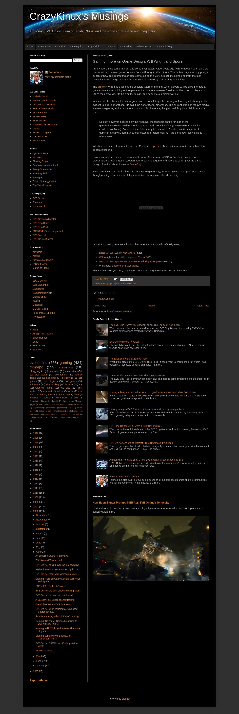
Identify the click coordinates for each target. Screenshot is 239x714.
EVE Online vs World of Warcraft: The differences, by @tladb (141, 443)
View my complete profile (58, 77)
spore (117, 283)
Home (30, 46)
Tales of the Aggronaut (44, 181)
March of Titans (41, 268)
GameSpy (135, 164)
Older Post (203, 305)
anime (41, 411)
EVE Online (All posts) (44, 219)
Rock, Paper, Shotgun (44, 313)
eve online (38, 363)
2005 (36, 671)
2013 (36, 483)
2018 (36, 465)
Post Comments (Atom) (119, 311)
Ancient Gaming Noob (44, 100)
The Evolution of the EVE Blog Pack (128, 358)
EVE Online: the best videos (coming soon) (57, 590)
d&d (69, 411)
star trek (75, 414)
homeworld (48, 391)
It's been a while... (44, 650)
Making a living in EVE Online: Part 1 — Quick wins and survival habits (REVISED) (152, 392)
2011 (36, 488)
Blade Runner (40, 337)
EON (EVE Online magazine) (48, 231)
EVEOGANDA (40, 120)
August (40, 533)
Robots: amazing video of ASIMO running (57, 616)
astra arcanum (58, 404)
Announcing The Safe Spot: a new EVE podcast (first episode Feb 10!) (146, 459)
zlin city (79, 417)
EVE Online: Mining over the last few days (57, 565)
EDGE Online (40, 280)
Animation (60, 46)
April (38, 551)
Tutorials (110, 46)
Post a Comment (105, 298)
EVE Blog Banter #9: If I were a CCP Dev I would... (136, 426)
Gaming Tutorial (44, 387)
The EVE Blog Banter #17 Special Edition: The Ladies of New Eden (144, 325)
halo (60, 394)
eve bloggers (51, 381)
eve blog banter (39, 374)
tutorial (40, 394)
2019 (36, 460)
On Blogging (76, 46)
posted (157, 146)
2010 (36, 492)
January (40, 665)
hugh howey (37, 408)
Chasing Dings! (41, 161)
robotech (62, 408)
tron (68, 394)
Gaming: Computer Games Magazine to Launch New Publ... (56, 622)
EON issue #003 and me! (48, 560)
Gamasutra (38, 289)
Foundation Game (38, 401)
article (101, 86)
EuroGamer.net (41, 284)
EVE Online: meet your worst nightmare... (57, 574)
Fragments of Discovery (45, 124)
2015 (36, 474)
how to (69, 384)
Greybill (37, 128)
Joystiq (36, 300)
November (41, 519)
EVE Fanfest (39, 235)
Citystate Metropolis (43, 260)
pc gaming (67, 377)
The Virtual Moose (42, 185)
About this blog (164, 46)
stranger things (36, 417)
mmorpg (36, 367)
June (39, 542)
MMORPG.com (41, 308)
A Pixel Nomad (40, 96)
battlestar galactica (56, 411)
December (41, 515)
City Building (94, 46)
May (38, 547)
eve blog (65, 387)
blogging (35, 371)
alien (76, 398)
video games (62, 398)
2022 (36, 451)
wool (71, 408)
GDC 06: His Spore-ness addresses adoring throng (128, 261)
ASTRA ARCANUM (43, 333)
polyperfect (63, 414)
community (66, 367)
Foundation (38, 202)
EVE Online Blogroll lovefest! (124, 341)
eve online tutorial (75, 404)
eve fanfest (61, 374)
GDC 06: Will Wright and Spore (117, 252)
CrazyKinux (55, 72)
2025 (36, 437)
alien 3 (54, 401)
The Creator (44, 404)
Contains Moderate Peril (45, 165)
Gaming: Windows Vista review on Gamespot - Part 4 (53, 637)
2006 (36, 511)
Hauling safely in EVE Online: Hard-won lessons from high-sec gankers (146, 409)
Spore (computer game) (125, 265)
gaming (104, 283)
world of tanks (67, 417)
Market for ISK (40, 136)
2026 (36, 433)
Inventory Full (40, 173)
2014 (36, 479)
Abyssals (37, 252)
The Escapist (39, 316)
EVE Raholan (40, 112)
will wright (131, 283)
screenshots (71, 371)
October (40, 524)
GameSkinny (39, 296)
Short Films (126, 46)
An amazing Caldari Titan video (51, 555)
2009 (36, 497)
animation (35, 384)
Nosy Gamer (39, 140)
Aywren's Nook (40, 153)
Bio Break (38, 157)
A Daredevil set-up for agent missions (54, 600)
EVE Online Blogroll (43, 239)
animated (34, 398)
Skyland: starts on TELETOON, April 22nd (57, 569)
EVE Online (44, 46)
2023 (36, 447)
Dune (35, 341)
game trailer (50, 414)
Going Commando (42, 169)
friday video (53, 371)
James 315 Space (42, 132)
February (41, 661)
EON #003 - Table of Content (50, 586)
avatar (71, 391)
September (42, 529)
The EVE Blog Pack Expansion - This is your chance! (137, 375)
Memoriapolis (40, 206)
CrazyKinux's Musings (79, 16)
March (39, 656)
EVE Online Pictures (43, 108)
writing (60, 391)
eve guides (71, 381)
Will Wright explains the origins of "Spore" (123, 257)
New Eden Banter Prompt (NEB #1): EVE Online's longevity (131, 502)
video (123, 283)
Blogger (126, 698)
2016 (36, 470)
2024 (36, 442)
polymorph (50, 408)
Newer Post (99, 305)
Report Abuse (39, 680)
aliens (50, 394)
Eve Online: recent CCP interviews (53, 604)
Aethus (36, 256)
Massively (38, 304)
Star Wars (38, 349)
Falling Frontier (40, 264)
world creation (51, 417)
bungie (47, 398)
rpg (81, 384)
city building (52, 384)
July (38, 538)
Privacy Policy (144, 46)
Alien (35, 329)
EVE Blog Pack (41, 227)
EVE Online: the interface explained (54, 595)
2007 (36, 506)
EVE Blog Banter (41, 223)
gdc (111, 283)
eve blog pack (49, 377)
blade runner (68, 401)
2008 (36, 502)
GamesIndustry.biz (42, 293)
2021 (36, 456)
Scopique (37, 177)
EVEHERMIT (39, 116)
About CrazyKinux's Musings (124, 476)
